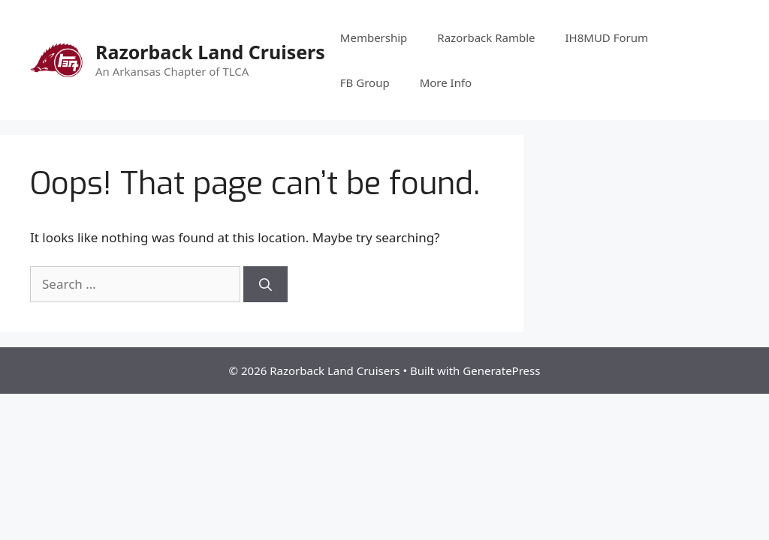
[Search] (265, 284)
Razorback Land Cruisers (210, 51)
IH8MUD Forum (607, 37)
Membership (374, 37)
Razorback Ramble (486, 37)
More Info (446, 82)
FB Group (365, 82)
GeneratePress (501, 370)
